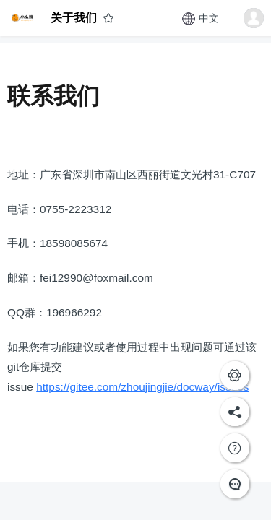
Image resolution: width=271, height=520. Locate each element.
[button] (254, 18)
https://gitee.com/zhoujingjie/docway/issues (142, 387)
